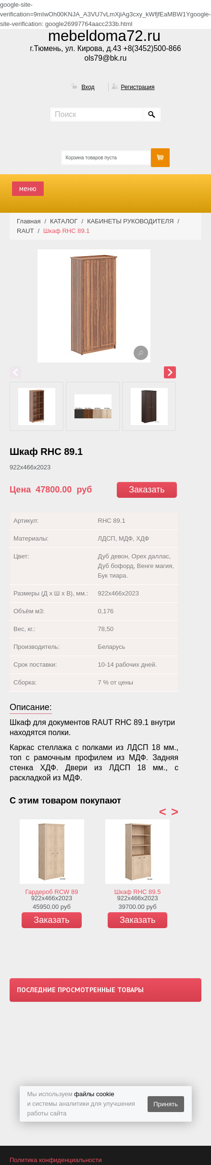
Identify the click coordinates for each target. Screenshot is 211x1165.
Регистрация (137, 87)
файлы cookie (94, 1094)
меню (28, 188)
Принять (165, 1104)
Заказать (146, 489)
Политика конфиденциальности (56, 1160)
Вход (87, 87)
